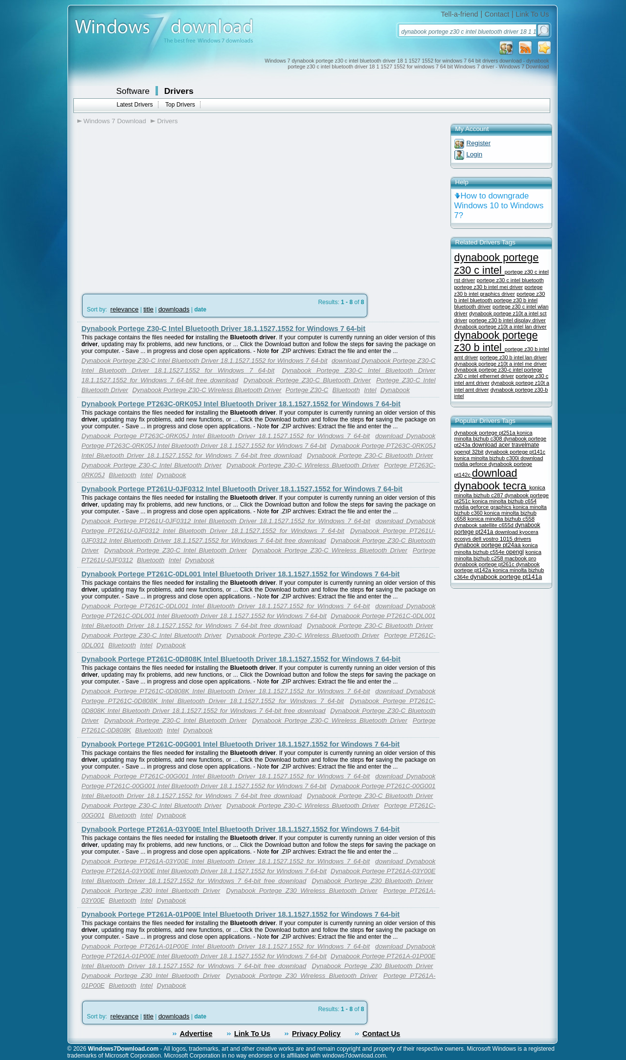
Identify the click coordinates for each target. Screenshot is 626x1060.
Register (479, 143)
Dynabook (395, 390)
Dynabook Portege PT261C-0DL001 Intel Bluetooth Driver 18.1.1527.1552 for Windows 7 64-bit (241, 574)
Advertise (196, 1034)
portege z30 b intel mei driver (488, 287)
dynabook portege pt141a (506, 576)
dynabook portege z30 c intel (496, 263)
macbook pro (521, 558)
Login (475, 154)
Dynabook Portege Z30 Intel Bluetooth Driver (151, 890)
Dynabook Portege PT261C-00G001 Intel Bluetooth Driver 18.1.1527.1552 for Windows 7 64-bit (241, 744)
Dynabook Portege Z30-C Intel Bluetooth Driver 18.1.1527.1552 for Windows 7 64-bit (224, 328)
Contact (497, 14)
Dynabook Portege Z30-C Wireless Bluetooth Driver (206, 390)
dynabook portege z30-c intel (489, 370)
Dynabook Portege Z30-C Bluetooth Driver (307, 380)
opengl (515, 552)
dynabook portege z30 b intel (496, 341)
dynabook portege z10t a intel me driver (500, 364)
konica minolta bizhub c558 (501, 519)
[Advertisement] (159, 205)
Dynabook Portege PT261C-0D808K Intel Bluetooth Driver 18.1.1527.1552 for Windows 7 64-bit (241, 659)
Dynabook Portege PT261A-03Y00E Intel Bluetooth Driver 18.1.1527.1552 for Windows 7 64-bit (241, 829)
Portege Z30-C (307, 390)
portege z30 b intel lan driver (513, 357)
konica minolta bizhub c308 (493, 436)
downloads (174, 309)
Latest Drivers (135, 104)
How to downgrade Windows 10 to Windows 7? (499, 205)
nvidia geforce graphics (483, 507)
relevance (125, 309)
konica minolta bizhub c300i (487, 458)
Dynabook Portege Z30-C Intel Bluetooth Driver (152, 465)
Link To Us (532, 14)
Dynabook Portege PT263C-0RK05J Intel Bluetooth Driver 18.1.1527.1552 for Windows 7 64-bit (241, 404)
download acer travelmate (505, 445)
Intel (370, 390)
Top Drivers (180, 104)
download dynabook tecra (492, 479)
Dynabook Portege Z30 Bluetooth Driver (372, 880)
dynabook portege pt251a (485, 433)
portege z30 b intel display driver (507, 320)
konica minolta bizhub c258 (497, 555)
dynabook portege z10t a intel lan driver (500, 327)
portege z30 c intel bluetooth (510, 280)
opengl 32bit (469, 452)
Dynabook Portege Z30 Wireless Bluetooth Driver (302, 890)
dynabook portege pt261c (485, 564)
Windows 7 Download (115, 121)
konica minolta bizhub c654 (504, 501)
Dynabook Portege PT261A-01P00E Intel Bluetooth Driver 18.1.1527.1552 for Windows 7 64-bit (241, 914)
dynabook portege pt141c (515, 452)
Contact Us (381, 1034)
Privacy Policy (316, 1034)
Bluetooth (346, 390)
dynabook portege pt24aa (488, 545)
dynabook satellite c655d (484, 525)
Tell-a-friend (459, 14)
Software (133, 91)
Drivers (179, 91)
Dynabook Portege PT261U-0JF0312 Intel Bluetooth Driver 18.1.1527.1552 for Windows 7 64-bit (242, 489)
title (148, 309)
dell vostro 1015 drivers (501, 538)
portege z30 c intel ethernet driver (498, 373)
